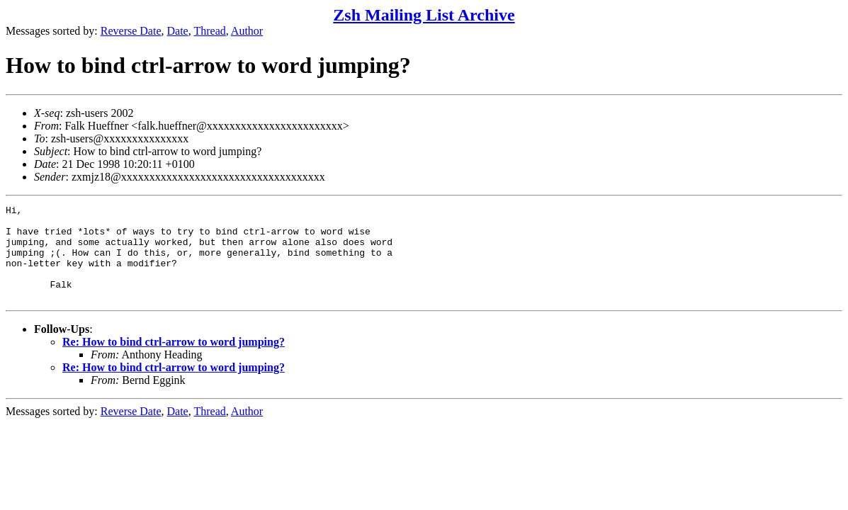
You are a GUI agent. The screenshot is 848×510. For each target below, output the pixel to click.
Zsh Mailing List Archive (423, 15)
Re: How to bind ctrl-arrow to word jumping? (173, 361)
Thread (209, 31)
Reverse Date (131, 31)
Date (177, 31)
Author (247, 31)
